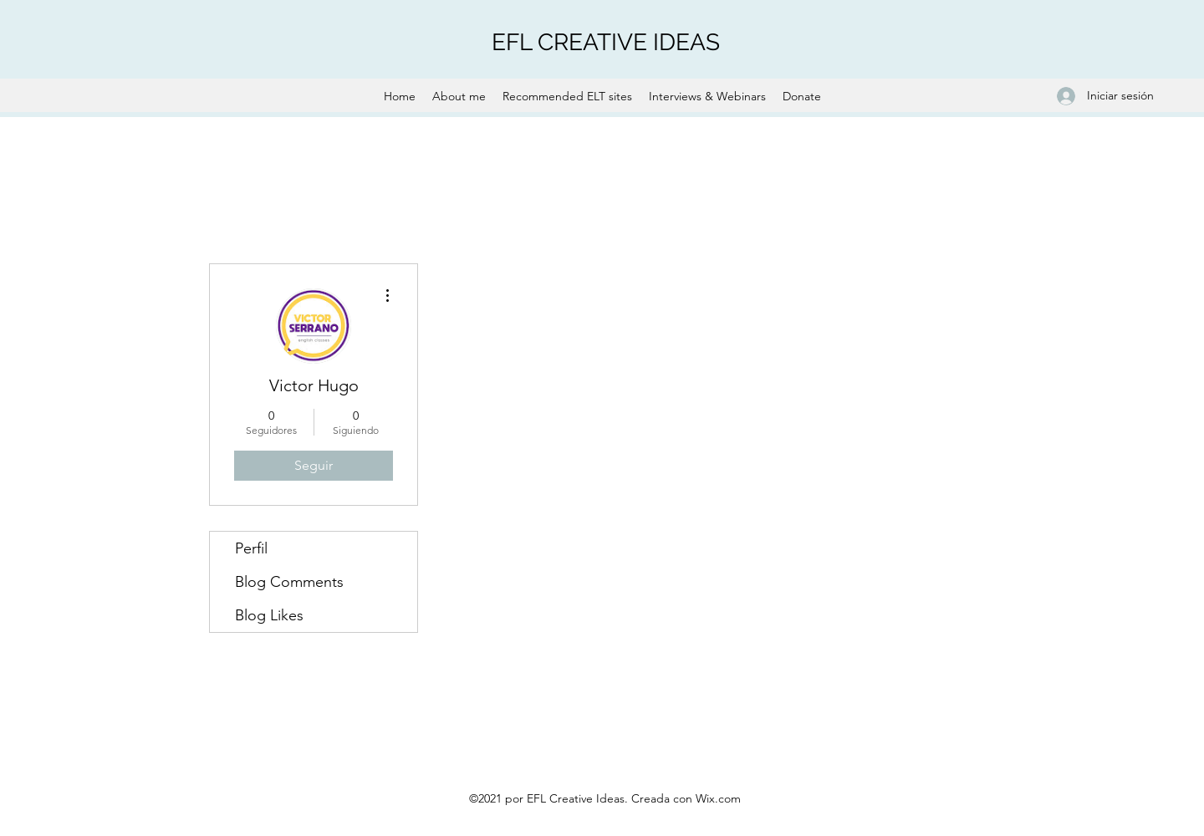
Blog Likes (269, 615)
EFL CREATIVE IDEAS (606, 42)
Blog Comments (289, 582)
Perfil (251, 548)
